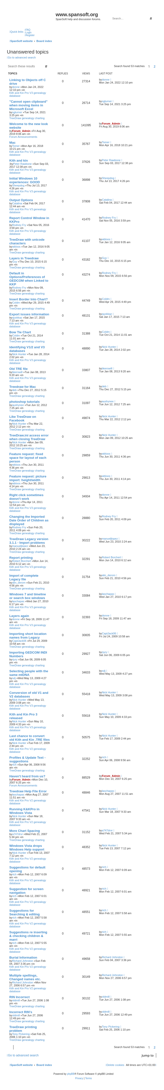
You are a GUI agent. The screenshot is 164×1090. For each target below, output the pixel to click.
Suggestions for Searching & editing (24, 912)
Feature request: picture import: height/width (27, 478)
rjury (14, 659)
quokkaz (17, 317)
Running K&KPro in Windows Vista (24, 811)
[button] (159, 66)
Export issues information (29, 314)
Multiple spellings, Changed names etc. (25, 977)
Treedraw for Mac (22, 387)
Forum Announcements (23, 136)
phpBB (71, 1074)
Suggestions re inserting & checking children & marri (28, 935)
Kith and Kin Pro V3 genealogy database (27, 94)
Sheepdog (18, 185)
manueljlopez (20, 546)
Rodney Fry (19, 225)
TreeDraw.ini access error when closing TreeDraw (29, 437)
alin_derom (18, 582)
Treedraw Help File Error (28, 791)
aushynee (18, 405)
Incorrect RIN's (20, 1012)
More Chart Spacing (24, 831)
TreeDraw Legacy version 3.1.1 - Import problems (28, 541)
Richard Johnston (22, 960)
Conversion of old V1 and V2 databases (28, 694)
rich (14, 764)
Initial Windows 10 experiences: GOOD (24, 180)
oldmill (16, 1000)
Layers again (19, 616)
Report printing (21, 557)
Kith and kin (18, 160)
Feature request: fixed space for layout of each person (27, 457)
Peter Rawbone (22, 163)
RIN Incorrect (19, 997)
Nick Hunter (19, 354)
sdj (14, 678)
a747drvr (17, 834)
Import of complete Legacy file (23, 577)
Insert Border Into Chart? (28, 299)
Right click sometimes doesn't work (26, 497)
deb (14, 390)
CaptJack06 (19, 640)
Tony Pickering (21, 1034)
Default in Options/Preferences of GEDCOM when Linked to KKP (28, 278)
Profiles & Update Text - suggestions (27, 759)
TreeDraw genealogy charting (27, 118)
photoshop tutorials (24, 402)
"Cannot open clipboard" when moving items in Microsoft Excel (28, 105)
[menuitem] (27, 29)
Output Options (21, 200)
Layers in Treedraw (23, 258)
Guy (14, 261)
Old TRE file (18, 369)
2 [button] (154, 66)
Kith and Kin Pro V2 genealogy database (27, 750)
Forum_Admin (21, 130)
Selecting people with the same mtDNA (28, 673)
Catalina (17, 203)
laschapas (18, 601)
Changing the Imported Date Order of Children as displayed (29, 520)
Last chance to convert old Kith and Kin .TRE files (29, 737)
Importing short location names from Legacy (28, 635)
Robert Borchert (21, 560)
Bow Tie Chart (20, 332)
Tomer (16, 145)
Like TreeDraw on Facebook (22, 418)
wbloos (16, 246)
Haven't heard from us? (27, 776)
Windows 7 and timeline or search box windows (27, 596)
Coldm (16, 302)
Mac (12, 142)
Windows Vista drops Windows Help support (26, 847)
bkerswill (17, 372)
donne (16, 86)
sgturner (17, 112)
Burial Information (23, 957)
